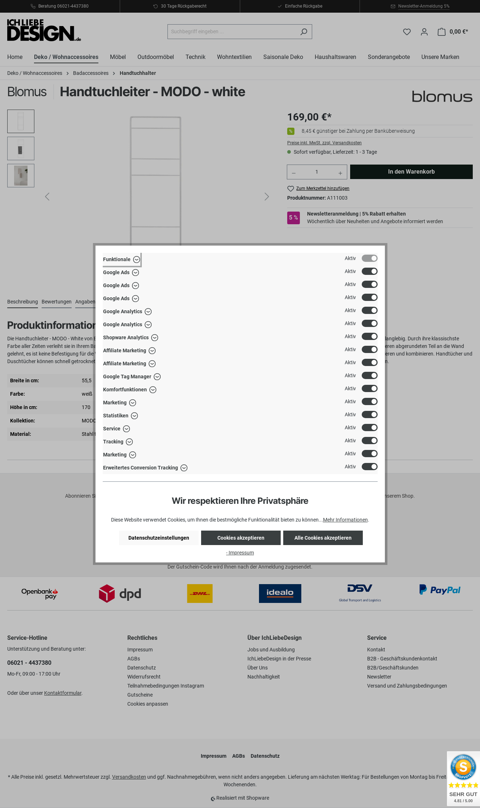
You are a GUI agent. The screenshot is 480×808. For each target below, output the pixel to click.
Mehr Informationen (345, 520)
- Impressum (240, 553)
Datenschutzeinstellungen (158, 538)
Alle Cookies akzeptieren (323, 538)
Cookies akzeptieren (240, 538)
